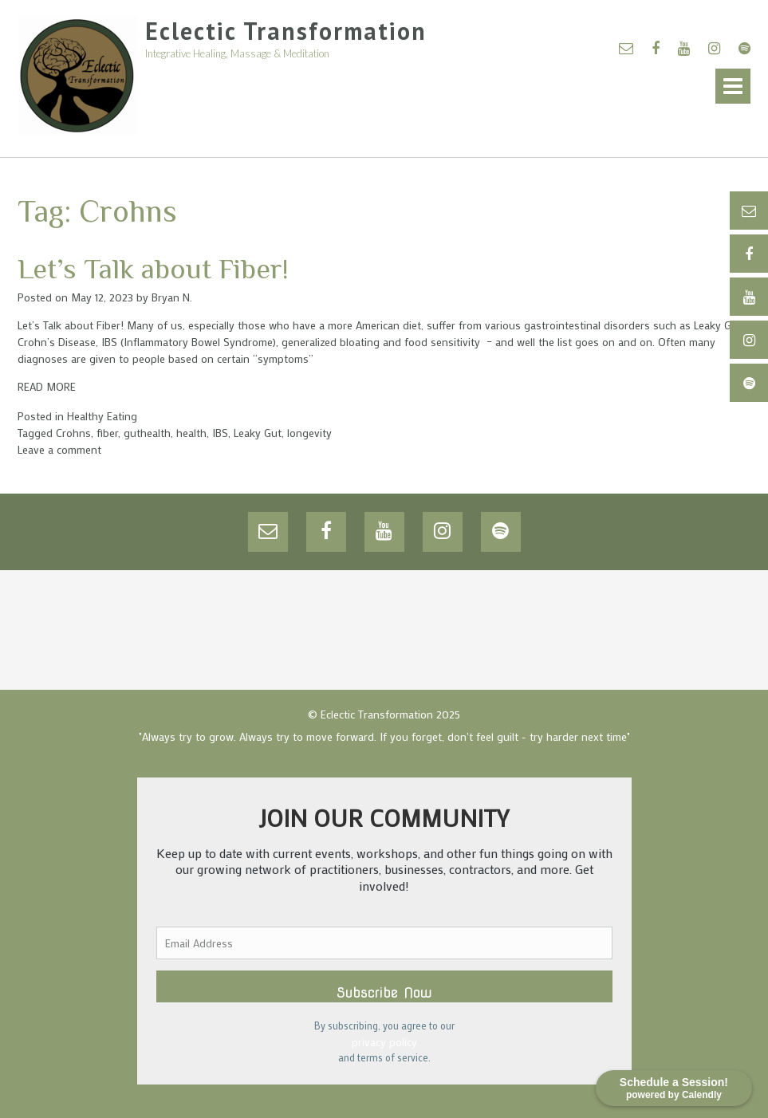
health (191, 432)
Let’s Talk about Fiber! (153, 269)
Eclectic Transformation (286, 30)
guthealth (147, 432)
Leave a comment (59, 449)
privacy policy (384, 1041)
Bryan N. (172, 297)
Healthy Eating (102, 415)
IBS (220, 432)
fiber (107, 432)
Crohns (73, 432)
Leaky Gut (258, 432)
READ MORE (47, 386)
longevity (309, 432)
